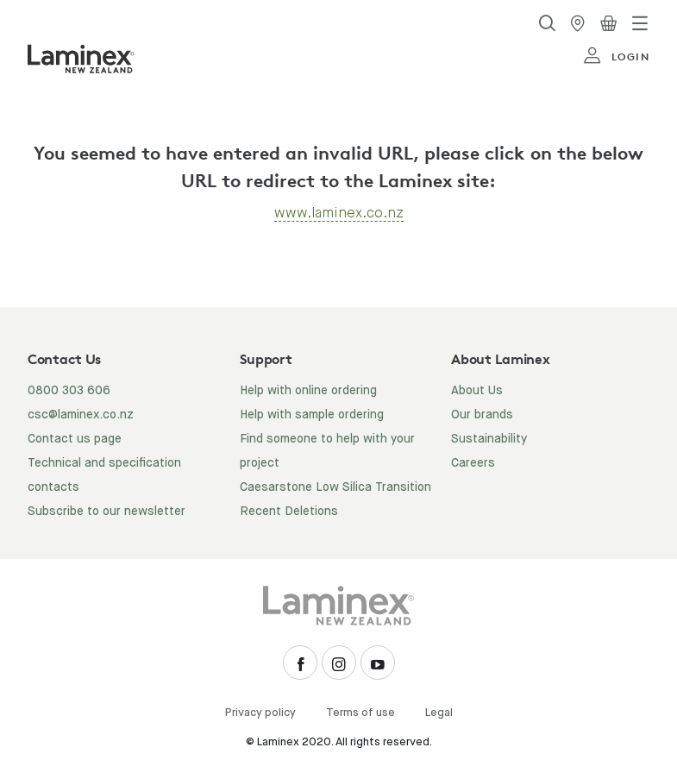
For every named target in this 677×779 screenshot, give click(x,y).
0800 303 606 (69, 391)
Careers (473, 463)
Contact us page (75, 439)
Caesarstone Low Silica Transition (335, 487)
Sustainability (489, 439)
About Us (477, 391)
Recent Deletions (289, 512)
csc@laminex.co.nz (81, 415)
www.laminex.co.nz (339, 212)
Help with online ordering (308, 391)
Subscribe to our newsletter (106, 512)
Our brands (482, 415)
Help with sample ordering (312, 415)
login (616, 56)
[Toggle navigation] (639, 23)
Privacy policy (260, 713)
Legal (439, 713)
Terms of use (360, 713)
